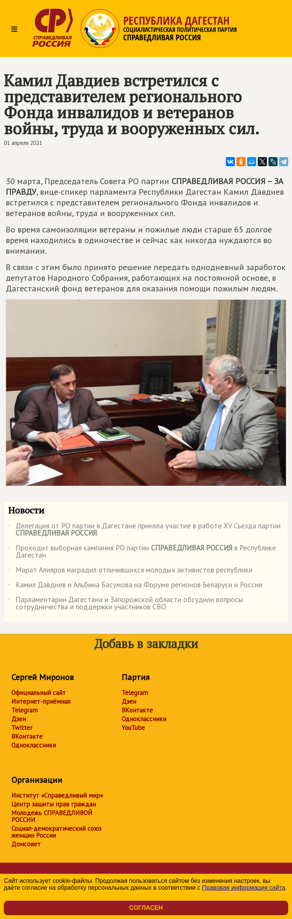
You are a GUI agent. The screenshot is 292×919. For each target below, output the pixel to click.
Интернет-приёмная (40, 701)
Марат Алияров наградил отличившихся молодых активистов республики (130, 571)
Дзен (18, 718)
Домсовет (26, 844)
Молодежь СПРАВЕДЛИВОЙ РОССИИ (51, 816)
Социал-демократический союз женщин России (56, 832)
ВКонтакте (27, 736)
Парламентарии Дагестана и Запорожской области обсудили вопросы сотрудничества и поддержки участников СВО (125, 603)
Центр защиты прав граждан (53, 804)
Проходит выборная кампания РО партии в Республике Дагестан (142, 552)
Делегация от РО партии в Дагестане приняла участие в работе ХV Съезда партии (144, 529)
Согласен (146, 908)
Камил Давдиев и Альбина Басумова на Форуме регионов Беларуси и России (135, 586)
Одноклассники (33, 745)
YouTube (133, 727)
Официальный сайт (38, 692)
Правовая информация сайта (243, 887)
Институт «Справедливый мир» (57, 795)
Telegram (24, 710)
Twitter (21, 727)
